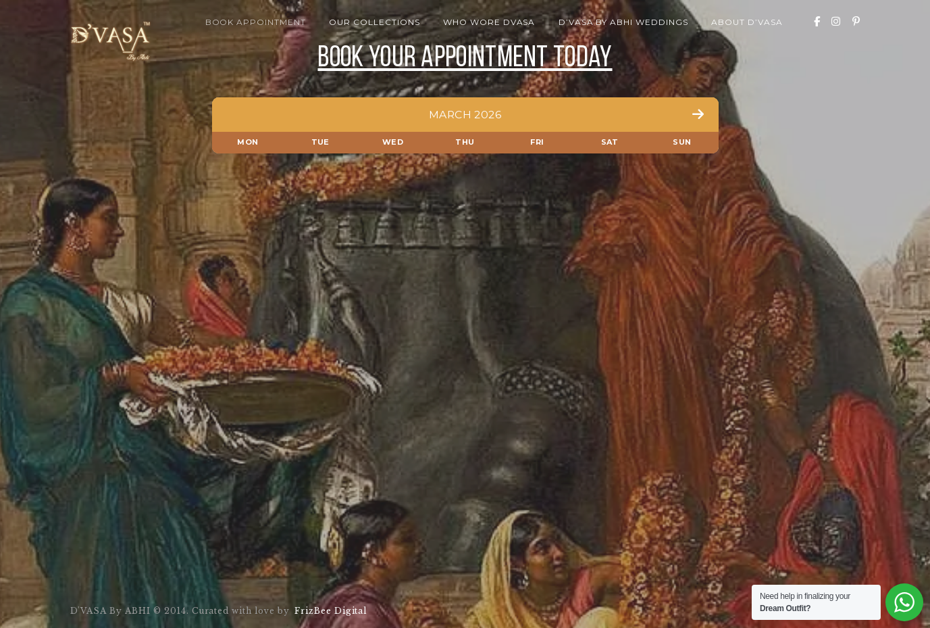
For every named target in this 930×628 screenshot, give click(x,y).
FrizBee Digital (328, 611)
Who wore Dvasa (489, 22)
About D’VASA (747, 22)
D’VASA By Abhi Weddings (623, 22)
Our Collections (374, 22)
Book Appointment (255, 22)
